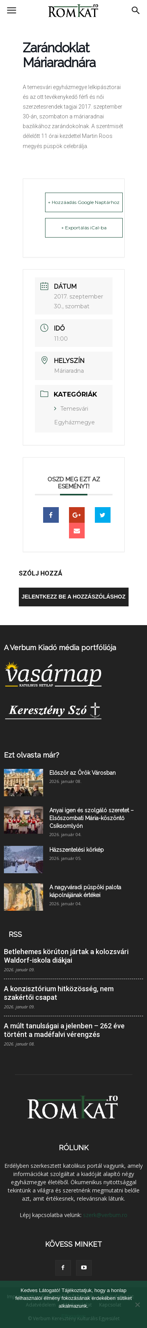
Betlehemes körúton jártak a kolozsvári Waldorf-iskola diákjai (66, 955)
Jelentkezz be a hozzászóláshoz (73, 596)
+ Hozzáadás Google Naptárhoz (84, 202)
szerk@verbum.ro (105, 1215)
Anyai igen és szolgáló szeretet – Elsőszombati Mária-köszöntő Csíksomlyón (91, 818)
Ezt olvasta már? (31, 755)
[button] (136, 10)
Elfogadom (73, 1316)
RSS (15, 934)
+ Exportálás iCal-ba (84, 228)
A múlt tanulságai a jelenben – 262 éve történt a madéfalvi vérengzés (64, 1030)
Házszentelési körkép (76, 850)
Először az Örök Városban (82, 773)
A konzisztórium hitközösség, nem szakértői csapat (59, 993)
